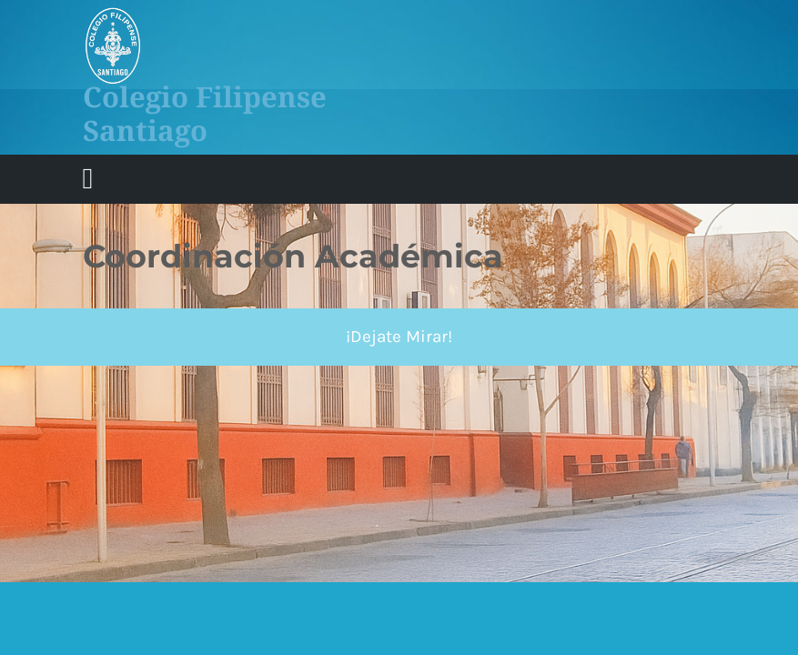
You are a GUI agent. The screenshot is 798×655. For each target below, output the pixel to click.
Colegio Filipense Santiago (205, 113)
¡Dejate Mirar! (399, 337)
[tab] (88, 179)
